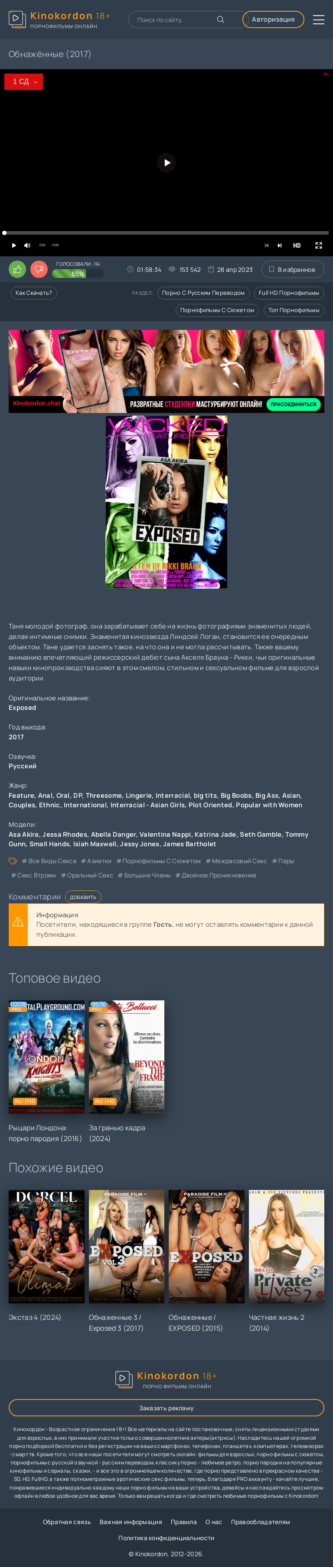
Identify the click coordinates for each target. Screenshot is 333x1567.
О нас (214, 1522)
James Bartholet (190, 843)
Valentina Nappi (165, 834)
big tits (205, 795)
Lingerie (139, 795)
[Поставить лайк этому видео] (17, 269)
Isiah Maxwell (95, 843)
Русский (22, 766)
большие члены (147, 875)
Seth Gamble (260, 834)
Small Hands (49, 843)
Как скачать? (34, 293)
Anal (45, 795)
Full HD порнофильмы (289, 293)
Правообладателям (261, 1522)
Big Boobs (236, 795)
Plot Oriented (210, 804)
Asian (291, 795)
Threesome (104, 795)
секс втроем (36, 875)
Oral (63, 795)
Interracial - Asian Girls (148, 804)
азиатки (99, 861)
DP (77, 795)
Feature (21, 795)
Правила (184, 1522)
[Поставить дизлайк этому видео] (39, 269)
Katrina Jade (215, 834)
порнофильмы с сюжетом (162, 861)
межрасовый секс (240, 861)
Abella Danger (113, 834)
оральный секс (90, 875)
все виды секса (52, 861)
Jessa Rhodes (64, 834)
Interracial (173, 795)
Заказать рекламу (166, 1408)
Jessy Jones (139, 843)
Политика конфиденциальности (166, 1538)
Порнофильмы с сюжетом (217, 310)
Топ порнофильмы (294, 310)
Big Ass (266, 795)
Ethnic (49, 804)
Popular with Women (269, 804)
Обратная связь (67, 1522)
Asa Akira (24, 834)
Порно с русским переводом (203, 293)
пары (286, 861)
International (85, 804)
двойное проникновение (219, 875)
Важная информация (131, 1522)
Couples (22, 804)
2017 (16, 737)
